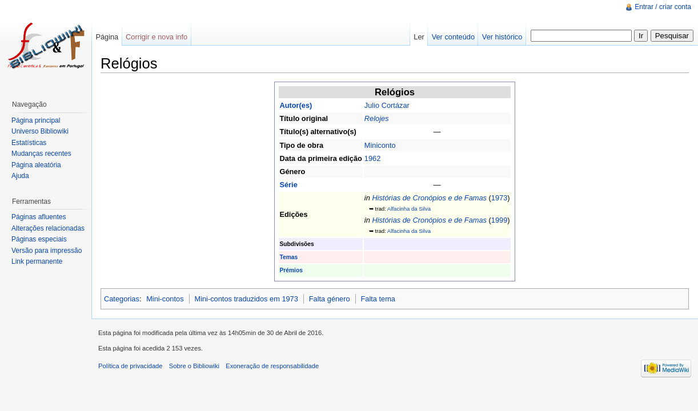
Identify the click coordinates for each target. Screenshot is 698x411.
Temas (288, 257)
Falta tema (378, 299)
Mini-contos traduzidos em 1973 (246, 299)
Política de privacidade (130, 365)
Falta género (329, 299)
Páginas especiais (39, 239)
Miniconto (380, 145)
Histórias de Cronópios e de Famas (429, 198)
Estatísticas (28, 143)
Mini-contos (164, 299)
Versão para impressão (46, 251)
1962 (372, 158)
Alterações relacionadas (48, 228)
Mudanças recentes (41, 154)
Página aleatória (36, 165)
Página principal (35, 120)
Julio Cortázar (387, 105)
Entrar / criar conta (663, 7)
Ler (419, 37)
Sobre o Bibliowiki (194, 365)
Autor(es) (295, 105)
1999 (499, 220)
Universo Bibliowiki (40, 131)
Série (288, 184)
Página (106, 37)
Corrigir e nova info (156, 37)
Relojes (376, 118)
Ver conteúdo (453, 37)
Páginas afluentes (38, 217)
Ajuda (20, 176)
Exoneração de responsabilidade (272, 365)
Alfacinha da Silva (409, 209)
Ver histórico (502, 37)
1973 (499, 198)
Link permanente (36, 261)
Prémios (290, 270)
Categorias (121, 299)
